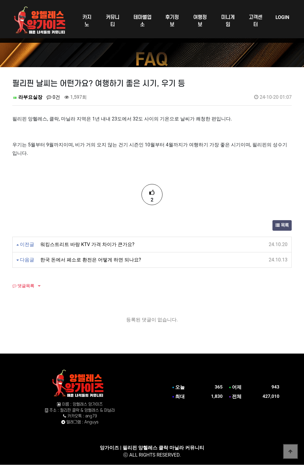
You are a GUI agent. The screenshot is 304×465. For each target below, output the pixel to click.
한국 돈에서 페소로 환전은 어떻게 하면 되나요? (90, 260)
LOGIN (282, 17)
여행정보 (200, 21)
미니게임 (228, 21)
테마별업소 (142, 21)
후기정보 (172, 21)
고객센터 (255, 21)
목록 (282, 225)
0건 (53, 97)
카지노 (86, 21)
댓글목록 (23, 285)
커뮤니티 (112, 21)
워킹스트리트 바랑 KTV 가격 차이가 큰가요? (87, 244)
